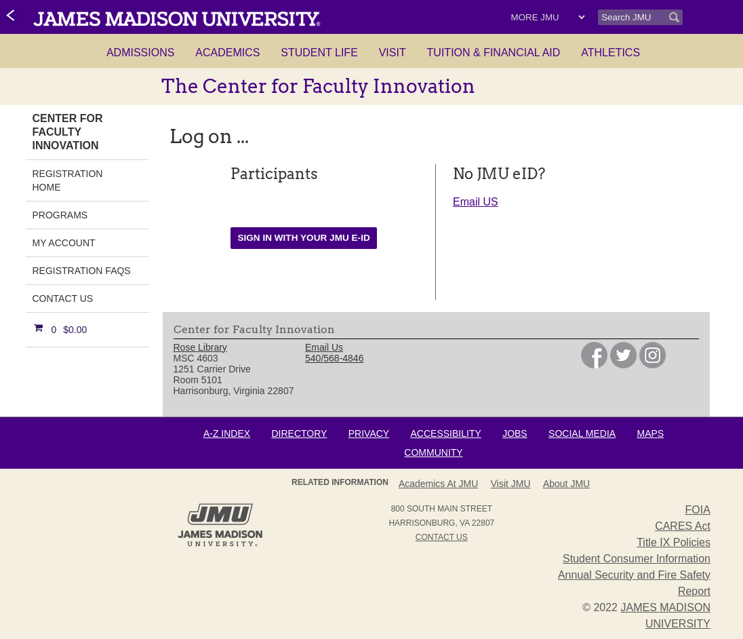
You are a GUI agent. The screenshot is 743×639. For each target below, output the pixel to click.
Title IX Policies (673, 542)
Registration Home (68, 180)
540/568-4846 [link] (334, 358)
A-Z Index (226, 433)
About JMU (566, 483)
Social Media (582, 433)
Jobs (514, 433)
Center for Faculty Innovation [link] (68, 132)
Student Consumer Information (636, 558)
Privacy (368, 433)
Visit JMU (511, 483)
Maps (650, 433)
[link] (11, 16)
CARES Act (682, 526)
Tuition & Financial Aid (494, 52)
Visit (392, 52)
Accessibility (446, 433)
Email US (475, 202)
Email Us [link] (324, 347)
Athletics (610, 52)
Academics (227, 52)
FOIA (697, 510)
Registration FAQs (82, 270)
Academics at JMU (438, 483)
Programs (60, 215)
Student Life (319, 52)
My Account (64, 242)
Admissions (140, 52)
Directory (299, 433)
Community (433, 452)
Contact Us (63, 298)
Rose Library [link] (200, 347)
